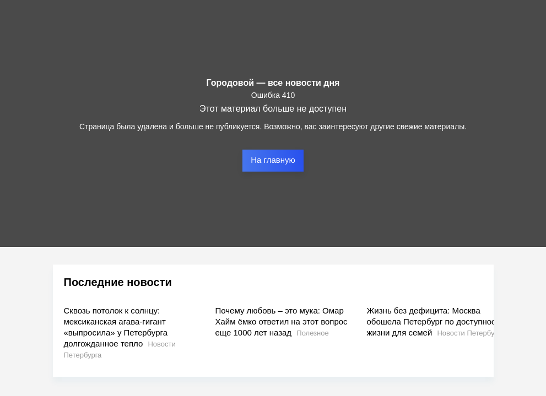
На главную (273, 159)
